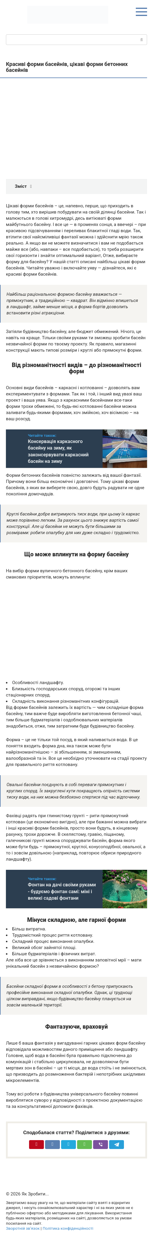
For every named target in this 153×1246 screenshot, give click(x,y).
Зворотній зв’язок (23, 1228)
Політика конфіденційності (68, 1228)
